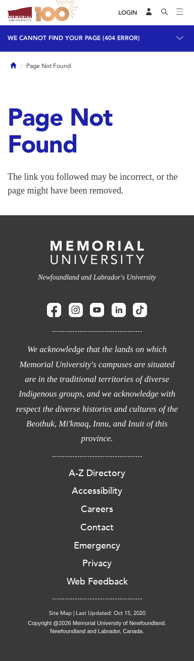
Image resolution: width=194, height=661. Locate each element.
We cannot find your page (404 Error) (74, 38)
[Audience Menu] (149, 13)
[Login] (127, 13)
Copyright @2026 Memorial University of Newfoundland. (97, 623)
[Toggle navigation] (179, 12)
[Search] (164, 13)
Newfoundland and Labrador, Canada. (97, 631)
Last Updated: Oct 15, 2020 (111, 613)
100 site (58, 12)
